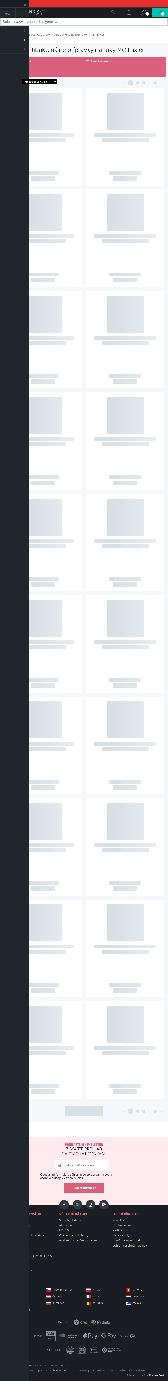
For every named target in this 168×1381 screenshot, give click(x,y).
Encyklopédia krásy (18, 1225)
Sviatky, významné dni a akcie (25, 1235)
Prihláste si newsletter (84, 1149)
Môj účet (65, 1230)
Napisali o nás (122, 1225)
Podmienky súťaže (17, 1250)
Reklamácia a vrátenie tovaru (78, 1240)
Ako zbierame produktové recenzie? (29, 1255)
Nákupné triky (15, 1230)
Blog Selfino (13, 1240)
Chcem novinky (84, 1188)
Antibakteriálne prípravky (71, 34)
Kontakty (118, 1220)
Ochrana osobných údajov (130, 1245)
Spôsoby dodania (70, 1220)
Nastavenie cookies (56, 1365)
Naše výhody (121, 1235)
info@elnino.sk (22, 1277)
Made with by (145, 1375)
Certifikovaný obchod (126, 1240)
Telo (19, 34)
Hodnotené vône (16, 1245)
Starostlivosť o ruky (38, 34)
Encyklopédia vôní (17, 1220)
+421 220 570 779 (23, 1271)
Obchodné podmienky (73, 1235)
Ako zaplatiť (66, 1225)
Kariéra (117, 1230)
